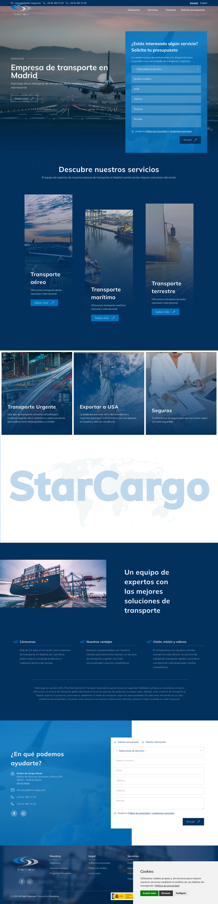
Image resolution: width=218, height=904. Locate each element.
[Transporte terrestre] (169, 260)
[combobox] (166, 69)
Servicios (153, 14)
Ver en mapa (23, 783)
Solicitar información (156, 742)
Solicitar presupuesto (193, 14)
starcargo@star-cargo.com (31, 790)
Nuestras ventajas (59, 868)
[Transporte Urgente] (37, 393)
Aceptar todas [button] (149, 893)
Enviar (190, 139)
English (203, 3)
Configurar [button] (181, 893)
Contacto (171, 14)
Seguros (131, 878)
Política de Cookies (98, 868)
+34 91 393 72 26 (26, 804)
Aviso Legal (94, 873)
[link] (167, 885)
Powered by (48, 896)
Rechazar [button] (166, 893)
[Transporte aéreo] (48, 250)
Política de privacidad (167, 885)
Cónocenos (134, 14)
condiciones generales (181, 131)
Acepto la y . (163, 131)
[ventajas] (44, 653)
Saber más (24, 98)
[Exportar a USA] (109, 393)
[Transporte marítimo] (109, 266)
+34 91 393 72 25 (26, 797)
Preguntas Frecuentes (60, 873)
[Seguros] (181, 393)
